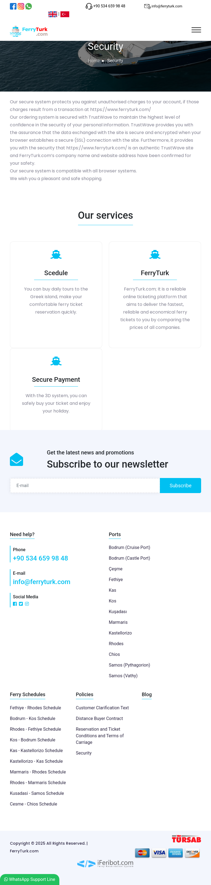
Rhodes (116, 643)
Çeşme (116, 568)
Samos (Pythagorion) (129, 665)
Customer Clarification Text (102, 707)
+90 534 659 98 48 (40, 558)
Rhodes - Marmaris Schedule (38, 782)
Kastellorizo (120, 633)
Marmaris (118, 622)
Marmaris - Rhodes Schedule (38, 772)
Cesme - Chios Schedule (33, 804)
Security (83, 753)
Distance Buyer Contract (99, 718)
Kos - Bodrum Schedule (32, 739)
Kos (112, 601)
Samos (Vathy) (123, 675)
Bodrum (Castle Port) (129, 558)
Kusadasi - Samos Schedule (37, 793)
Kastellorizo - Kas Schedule (36, 761)
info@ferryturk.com (41, 582)
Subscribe (180, 485)
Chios (114, 654)
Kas (112, 590)
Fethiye (116, 579)
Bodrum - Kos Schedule (32, 718)
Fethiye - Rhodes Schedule (35, 707)
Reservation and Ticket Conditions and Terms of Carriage (100, 736)
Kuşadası (118, 611)
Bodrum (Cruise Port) (129, 547)
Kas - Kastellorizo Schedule (36, 750)
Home (94, 60)
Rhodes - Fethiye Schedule (35, 729)
